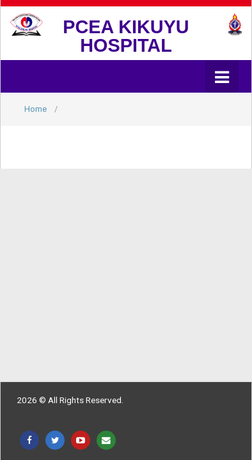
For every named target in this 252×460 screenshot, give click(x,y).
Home (35, 109)
